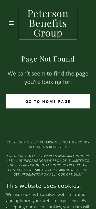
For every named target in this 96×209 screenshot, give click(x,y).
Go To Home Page (48, 101)
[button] (12, 23)
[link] (48, 23)
